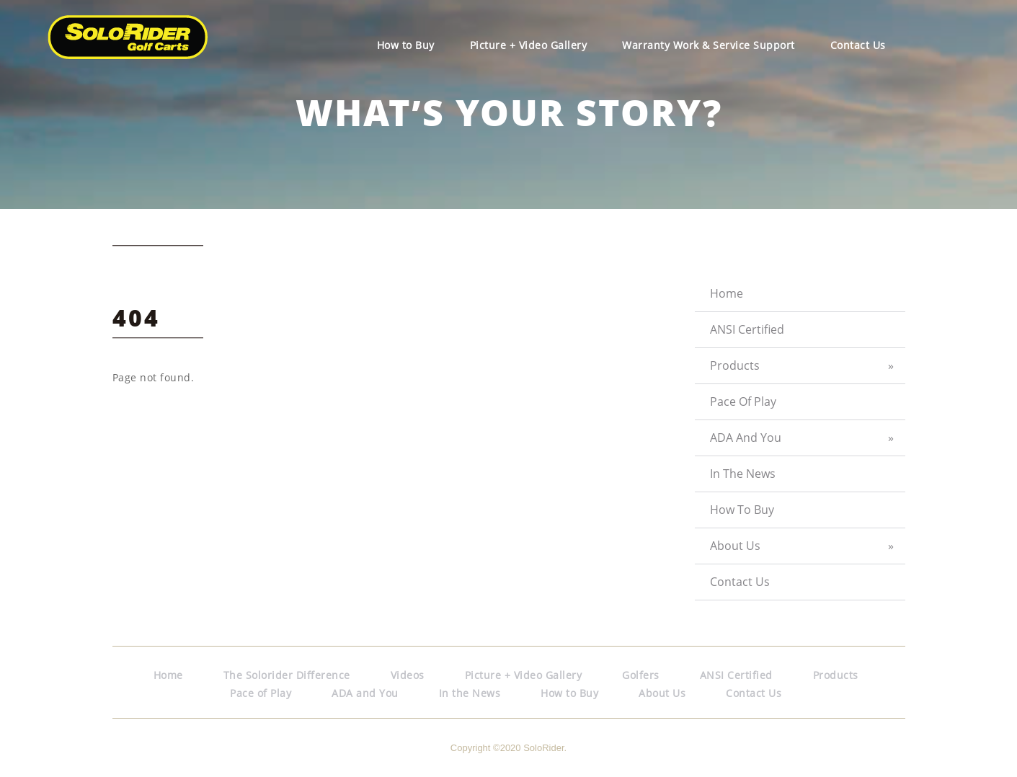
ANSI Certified (747, 329)
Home (726, 293)
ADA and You (745, 437)
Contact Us (858, 45)
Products (735, 365)
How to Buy (406, 45)
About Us (735, 546)
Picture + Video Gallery (528, 45)
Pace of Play (743, 401)
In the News (743, 473)
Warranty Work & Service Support (708, 45)
